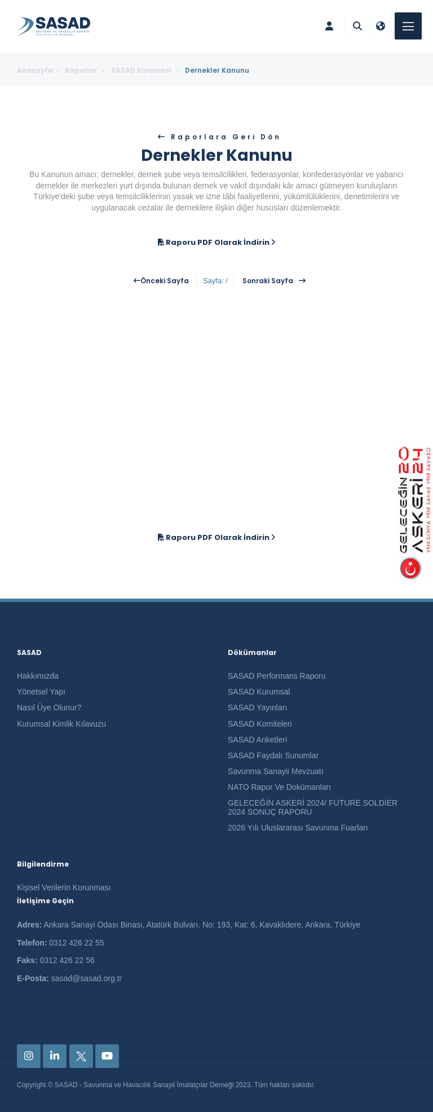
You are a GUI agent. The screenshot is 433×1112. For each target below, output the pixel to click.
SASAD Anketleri (257, 739)
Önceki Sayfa (164, 281)
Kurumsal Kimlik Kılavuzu (61, 723)
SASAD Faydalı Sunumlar (273, 755)
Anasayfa (35, 70)
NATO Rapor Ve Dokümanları (279, 787)
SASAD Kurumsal (142, 70)
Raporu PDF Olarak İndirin (216, 242)
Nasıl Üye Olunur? (49, 707)
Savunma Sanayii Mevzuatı (276, 771)
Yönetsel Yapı (41, 691)
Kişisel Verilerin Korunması (64, 887)
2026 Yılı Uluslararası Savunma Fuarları (298, 827)
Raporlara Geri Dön (224, 137)
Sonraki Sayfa (267, 281)
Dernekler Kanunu (217, 70)
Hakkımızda (38, 675)
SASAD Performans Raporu (277, 675)
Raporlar (82, 70)
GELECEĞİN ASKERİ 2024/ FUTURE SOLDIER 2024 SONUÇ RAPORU (312, 807)
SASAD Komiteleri (260, 723)
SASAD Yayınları (257, 707)
